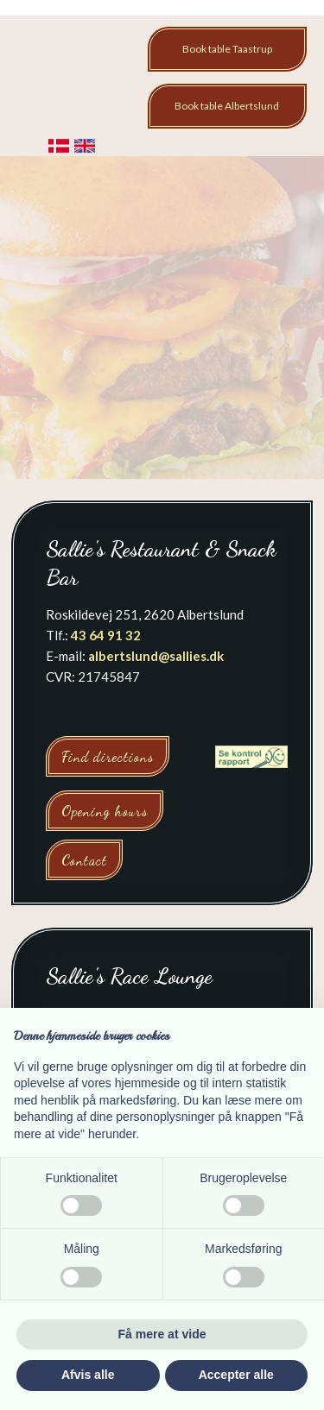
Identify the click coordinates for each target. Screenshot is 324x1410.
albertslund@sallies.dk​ (156, 656)
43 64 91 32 (106, 635)
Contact (84, 860)
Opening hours (104, 811)
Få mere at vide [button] (162, 1334)
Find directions (107, 756)
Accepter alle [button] (236, 1375)
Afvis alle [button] (87, 1375)
